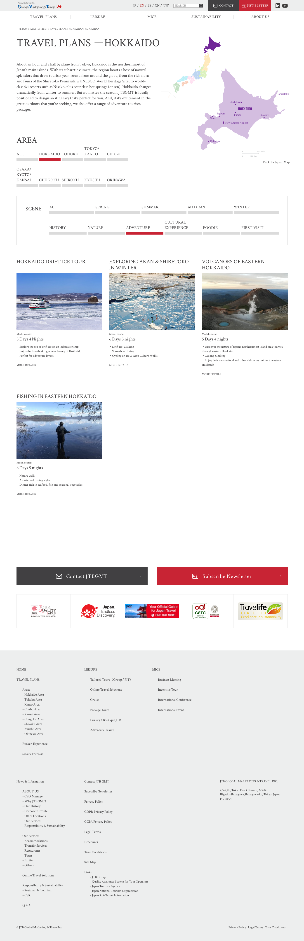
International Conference (174, 700)
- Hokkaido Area (33, 694)
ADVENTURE (138, 227)
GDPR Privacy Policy (98, 812)
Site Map (90, 862)
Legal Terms (92, 832)
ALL (20, 154)
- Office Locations (34, 816)
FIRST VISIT (252, 227)
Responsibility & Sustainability (42, 885)
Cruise (94, 700)
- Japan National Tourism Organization (114, 891)
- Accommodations (34, 841)
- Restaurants (31, 850)
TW (166, 5)
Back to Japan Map (276, 162)
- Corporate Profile (34, 811)
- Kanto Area (31, 704)
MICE (152, 16)
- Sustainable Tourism (37, 890)
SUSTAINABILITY (206, 16)
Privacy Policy (93, 801)
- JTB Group (98, 877)
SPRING (102, 207)
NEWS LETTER (257, 6)
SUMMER (150, 207)
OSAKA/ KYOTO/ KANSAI (23, 175)
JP (134, 5)
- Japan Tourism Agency (105, 886)
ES (149, 5)
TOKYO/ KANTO (91, 154)
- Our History (31, 806)
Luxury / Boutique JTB (105, 720)
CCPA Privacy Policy (98, 822)
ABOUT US (260, 16)
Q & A (26, 905)
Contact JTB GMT (96, 781)
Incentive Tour (168, 689)
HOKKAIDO (76, 28)
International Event (171, 710)
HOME (21, 669)
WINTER (242, 207)
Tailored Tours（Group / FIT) (110, 680)
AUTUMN (196, 207)
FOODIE (210, 227)
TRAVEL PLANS (43, 16)
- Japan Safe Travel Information (109, 895)
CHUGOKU (49, 180)
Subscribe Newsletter (227, 576)
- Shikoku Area (32, 724)
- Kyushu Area (31, 729)
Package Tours (99, 710)
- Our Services (31, 821)
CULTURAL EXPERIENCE (176, 225)
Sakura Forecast (32, 754)
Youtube (285, 6)
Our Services (30, 836)
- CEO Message (32, 796)
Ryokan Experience (34, 744)
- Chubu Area (31, 709)
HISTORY (57, 227)
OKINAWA (116, 180)
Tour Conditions (95, 852)
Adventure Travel (102, 730)
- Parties (27, 860)
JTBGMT (24, 28)
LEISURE (97, 16)
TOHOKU (70, 154)
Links (88, 872)
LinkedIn (278, 5)
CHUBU (113, 154)
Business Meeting (169, 680)
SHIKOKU (70, 180)
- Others (28, 865)
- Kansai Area (31, 714)
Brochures (91, 842)
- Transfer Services (34, 845)
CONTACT (226, 6)
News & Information (30, 781)
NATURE (95, 227)
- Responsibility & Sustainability (43, 826)
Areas (26, 689)
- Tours (27, 855)
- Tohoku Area (32, 699)
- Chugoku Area (33, 719)
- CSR (26, 895)
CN (157, 5)
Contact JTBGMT (87, 576)
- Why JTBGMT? (34, 801)
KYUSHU (92, 180)
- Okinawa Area (32, 734)
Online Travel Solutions (106, 689)
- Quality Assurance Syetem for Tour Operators (119, 882)
